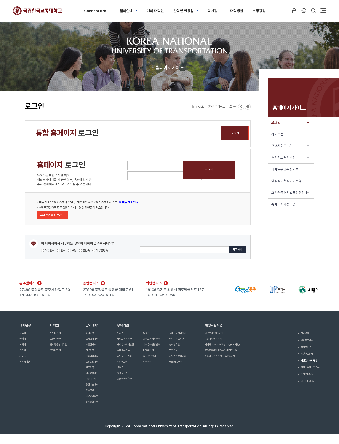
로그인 (290, 122)
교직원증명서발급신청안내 (290, 193)
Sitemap (323, 10)
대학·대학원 (155, 11)
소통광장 (259, 11)
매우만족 (47, 250)
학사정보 (214, 11)
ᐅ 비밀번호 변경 (128, 202)
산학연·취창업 (185, 11)
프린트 (248, 107)
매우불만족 (100, 250)
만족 (61, 250)
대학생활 (236, 11)
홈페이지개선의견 (290, 204)
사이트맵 (290, 134)
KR (303, 10)
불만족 (84, 250)
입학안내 (128, 11)
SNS (241, 107)
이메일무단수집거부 (290, 169)
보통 (72, 250)
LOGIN (293, 10)
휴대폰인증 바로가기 (52, 215)
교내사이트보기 (290, 146)
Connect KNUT (97, 11)
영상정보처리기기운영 (290, 181)
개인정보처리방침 (290, 158)
